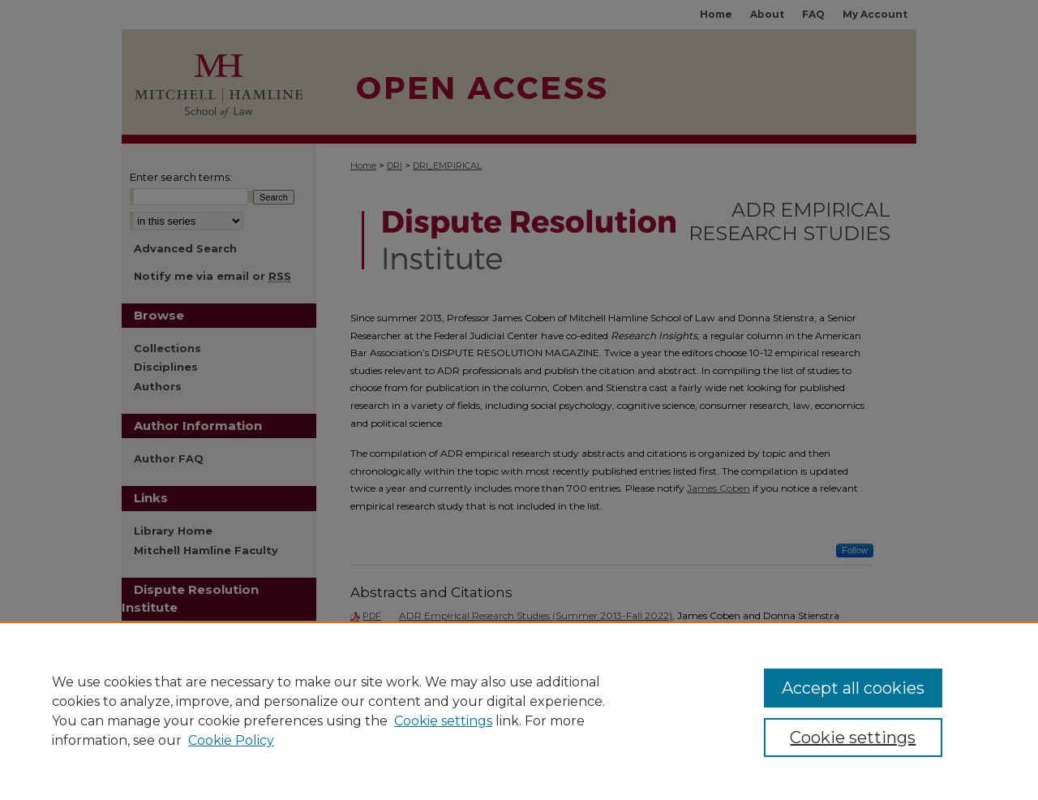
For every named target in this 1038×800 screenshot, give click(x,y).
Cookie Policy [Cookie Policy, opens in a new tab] (231, 740)
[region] (519, 711)
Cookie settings (443, 721)
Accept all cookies (853, 688)
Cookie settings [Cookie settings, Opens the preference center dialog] (853, 737)
